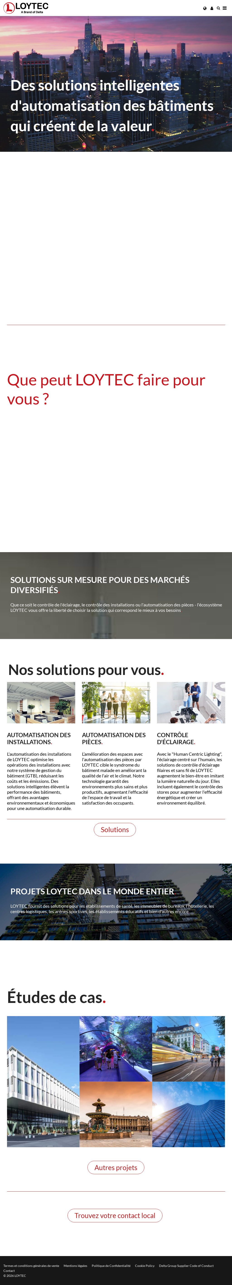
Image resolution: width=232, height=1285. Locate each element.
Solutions (115, 829)
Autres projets (115, 1167)
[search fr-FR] (218, 8)
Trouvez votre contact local (115, 1215)
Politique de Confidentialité (111, 1266)
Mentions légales (75, 1266)
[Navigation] (225, 8)
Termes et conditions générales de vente (31, 1266)
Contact (9, 1271)
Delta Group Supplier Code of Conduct (186, 1266)
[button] (205, 8)
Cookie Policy (145, 1266)
